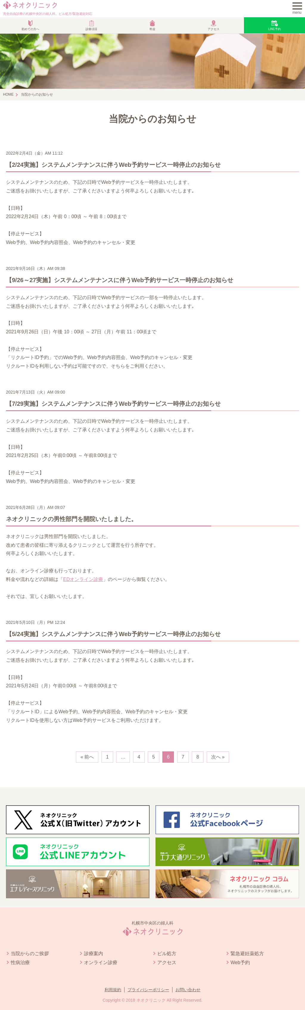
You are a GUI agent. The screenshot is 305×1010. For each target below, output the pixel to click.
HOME (8, 94)
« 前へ (87, 756)
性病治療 (20, 962)
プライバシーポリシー (148, 989)
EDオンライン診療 (83, 579)
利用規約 (113, 989)
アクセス (214, 29)
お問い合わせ (187, 989)
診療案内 (93, 953)
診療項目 (91, 29)
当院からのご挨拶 (30, 953)
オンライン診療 (100, 962)
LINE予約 (274, 29)
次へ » (218, 756)
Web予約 (240, 962)
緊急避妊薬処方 (247, 953)
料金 (152, 29)
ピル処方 (166, 953)
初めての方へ (30, 29)
